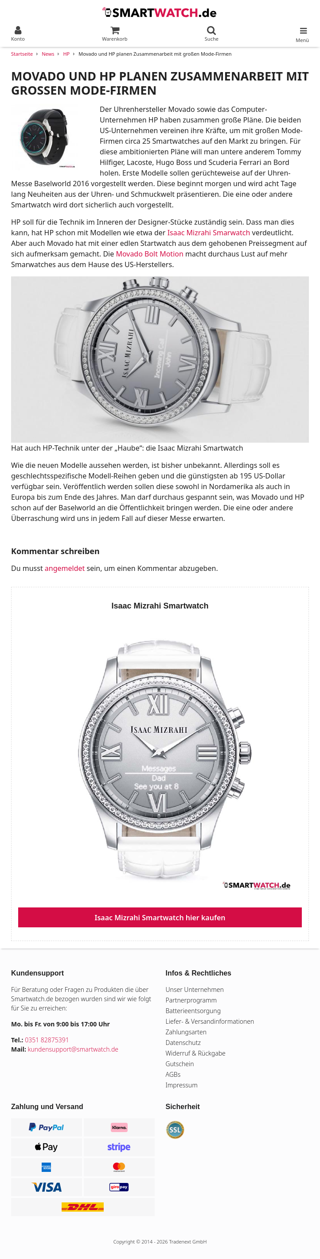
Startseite (22, 53)
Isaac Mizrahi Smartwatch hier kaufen (160, 917)
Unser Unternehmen (195, 989)
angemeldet (65, 568)
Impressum (182, 1085)
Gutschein (180, 1064)
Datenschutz (183, 1042)
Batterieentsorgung (193, 1010)
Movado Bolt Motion (149, 254)
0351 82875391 (47, 1040)
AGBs (173, 1074)
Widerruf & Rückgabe (196, 1053)
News (48, 53)
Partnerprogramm (191, 1000)
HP (66, 53)
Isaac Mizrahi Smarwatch (209, 232)
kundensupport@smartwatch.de (73, 1049)
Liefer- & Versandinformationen (210, 1021)
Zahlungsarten (186, 1032)
